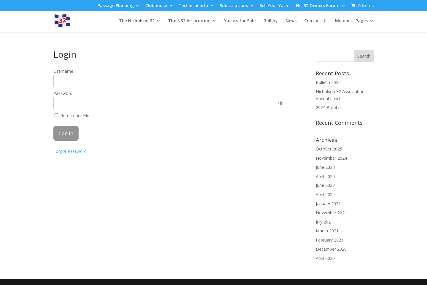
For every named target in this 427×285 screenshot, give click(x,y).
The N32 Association (189, 21)
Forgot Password (70, 151)
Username (63, 71)
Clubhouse (156, 6)
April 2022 (325, 194)
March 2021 (327, 231)
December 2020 (331, 249)
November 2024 (331, 158)
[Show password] (280, 103)
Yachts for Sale (240, 21)
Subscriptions (234, 6)
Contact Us (315, 21)
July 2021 (324, 222)
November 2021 (331, 213)
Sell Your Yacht (274, 6)
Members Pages (351, 21)
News (291, 21)
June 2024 (325, 167)
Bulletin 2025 (328, 82)
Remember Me (72, 115)
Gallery (270, 21)
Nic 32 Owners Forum (318, 6)
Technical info (193, 6)
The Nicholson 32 (136, 21)
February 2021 (329, 240)
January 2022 (328, 203)
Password (62, 93)
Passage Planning (116, 6)
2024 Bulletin (328, 107)
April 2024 (325, 176)
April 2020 (325, 258)
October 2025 (329, 149)
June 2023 (325, 185)
